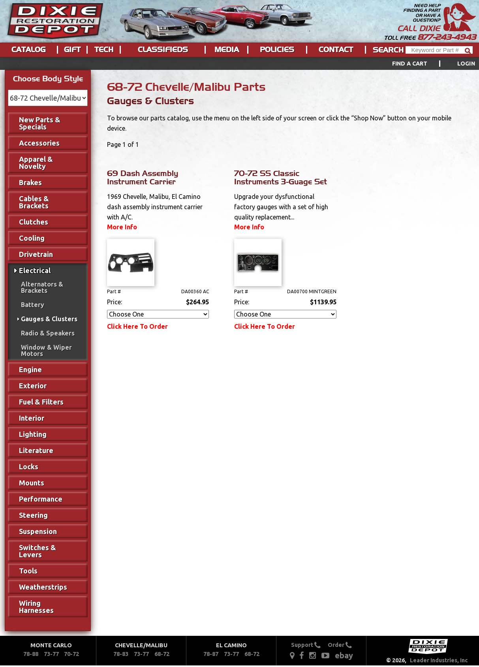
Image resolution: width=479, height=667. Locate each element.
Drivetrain (36, 254)
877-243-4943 (446, 37)
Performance (40, 499)
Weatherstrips (43, 587)
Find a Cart (410, 63)
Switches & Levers (37, 550)
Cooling (32, 238)
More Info (122, 226)
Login (466, 63)
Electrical (35, 270)
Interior (31, 418)
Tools (28, 571)
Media (226, 50)
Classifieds (163, 50)
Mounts (31, 483)
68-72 (161, 654)
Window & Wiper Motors (46, 350)
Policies (277, 50)
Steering (33, 515)
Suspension (38, 531)
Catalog (28, 50)
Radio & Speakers (48, 333)
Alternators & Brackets (42, 287)
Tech (103, 50)
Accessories (39, 143)
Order (340, 645)
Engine (30, 369)
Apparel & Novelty (36, 162)
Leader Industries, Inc (439, 660)
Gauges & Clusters (49, 318)
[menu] (239, 63)
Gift (72, 50)
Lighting (33, 434)
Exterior (33, 386)
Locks (28, 466)
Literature (36, 450)
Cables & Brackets (34, 202)
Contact (336, 50)
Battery (32, 304)
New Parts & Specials (39, 123)
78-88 (30, 654)
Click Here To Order (137, 326)
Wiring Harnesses (36, 606)
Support (306, 645)
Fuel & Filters (41, 402)
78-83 (120, 654)
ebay (344, 655)
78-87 (210, 654)
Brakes (30, 182)
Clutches (33, 222)
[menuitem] (424, 63)
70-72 (71, 654)
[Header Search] (439, 50)
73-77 (51, 654)
